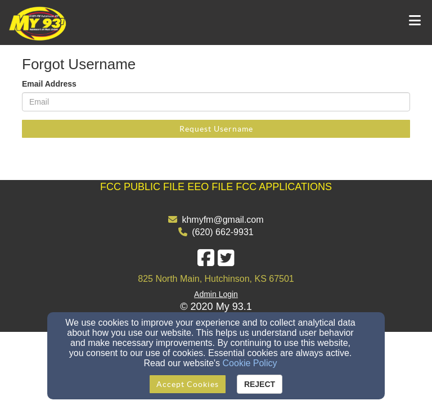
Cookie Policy (250, 363)
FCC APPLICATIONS (284, 186)
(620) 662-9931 (222, 232)
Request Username (216, 128)
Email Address (49, 83)
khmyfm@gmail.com (222, 219)
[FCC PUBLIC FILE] (142, 186)
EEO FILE (210, 186)
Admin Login (216, 294)
